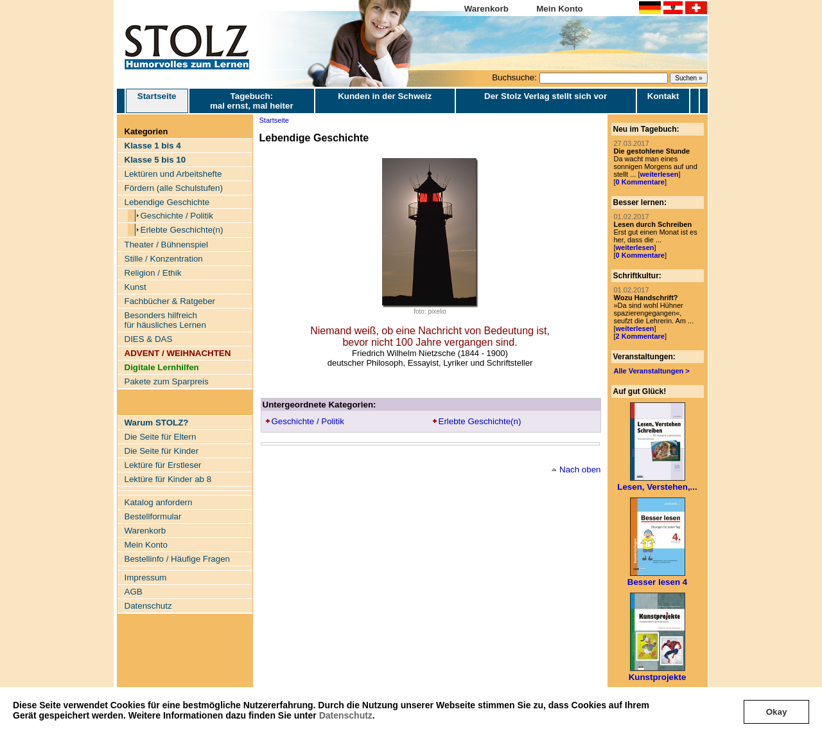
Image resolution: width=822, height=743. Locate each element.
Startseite (157, 101)
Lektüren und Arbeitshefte (173, 174)
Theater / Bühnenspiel (166, 244)
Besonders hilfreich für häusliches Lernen (165, 320)
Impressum (146, 577)
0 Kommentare (640, 182)
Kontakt (663, 96)
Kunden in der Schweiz (385, 96)
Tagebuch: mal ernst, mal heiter (251, 101)
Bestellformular (153, 516)
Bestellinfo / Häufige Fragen (177, 559)
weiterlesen (659, 174)
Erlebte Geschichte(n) (182, 230)
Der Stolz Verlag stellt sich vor (545, 96)
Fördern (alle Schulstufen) (174, 188)
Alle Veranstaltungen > (652, 371)
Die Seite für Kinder (162, 451)
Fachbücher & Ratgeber (170, 301)
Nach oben (579, 469)
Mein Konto (559, 8)
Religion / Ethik (153, 273)
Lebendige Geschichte (167, 202)
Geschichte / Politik (177, 215)
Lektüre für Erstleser (163, 465)
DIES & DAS (149, 339)
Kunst (135, 287)
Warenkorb (486, 8)
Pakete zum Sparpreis (167, 381)
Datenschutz (345, 715)
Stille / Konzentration (164, 259)
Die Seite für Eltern (161, 437)
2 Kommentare (640, 336)
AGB (134, 591)
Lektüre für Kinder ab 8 (168, 479)
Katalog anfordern (159, 502)
